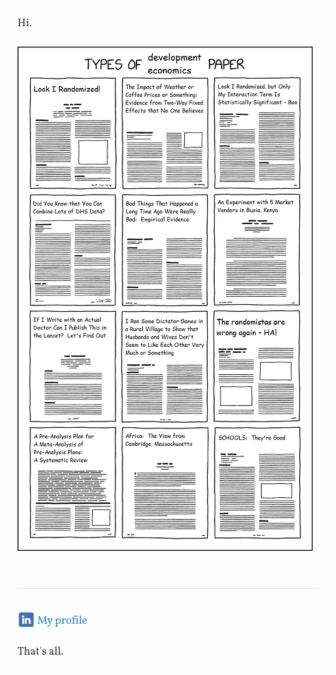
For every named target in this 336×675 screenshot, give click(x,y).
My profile (62, 620)
